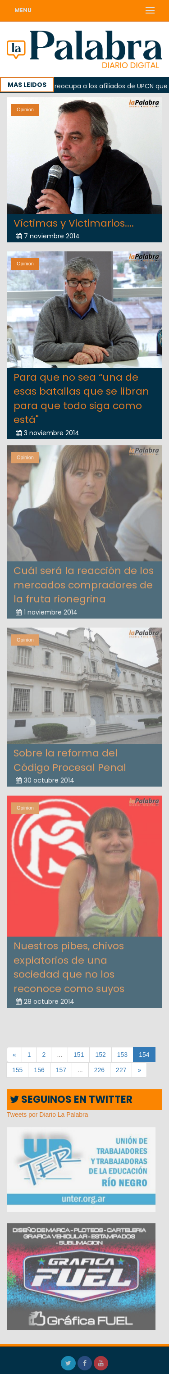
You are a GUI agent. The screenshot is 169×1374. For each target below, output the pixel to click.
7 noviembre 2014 (48, 236)
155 (17, 1070)
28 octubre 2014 (45, 997)
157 (61, 1070)
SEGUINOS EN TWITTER (71, 1099)
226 (99, 1070)
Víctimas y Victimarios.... (74, 223)
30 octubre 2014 (45, 776)
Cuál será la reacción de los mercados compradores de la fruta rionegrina (84, 581)
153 (122, 1054)
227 (121, 1070)
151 (78, 1054)
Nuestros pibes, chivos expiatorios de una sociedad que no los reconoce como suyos (69, 964)
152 (100, 1054)
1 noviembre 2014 (47, 608)
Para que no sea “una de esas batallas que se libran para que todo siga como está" (81, 398)
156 (39, 1070)
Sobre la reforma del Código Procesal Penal (70, 757)
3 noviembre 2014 (47, 432)
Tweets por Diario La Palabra (47, 1114)
